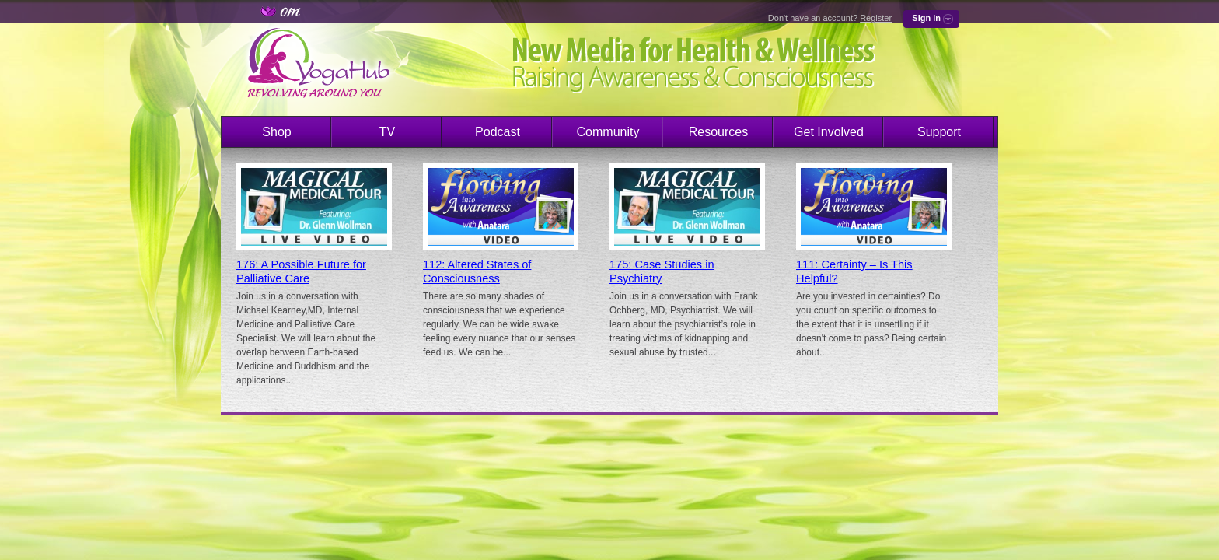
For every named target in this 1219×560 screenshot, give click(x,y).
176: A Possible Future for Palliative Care (301, 271)
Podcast (497, 131)
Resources (718, 131)
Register (876, 18)
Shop (276, 131)
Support (939, 131)
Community (608, 131)
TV (387, 131)
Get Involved (829, 131)
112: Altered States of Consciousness (477, 271)
